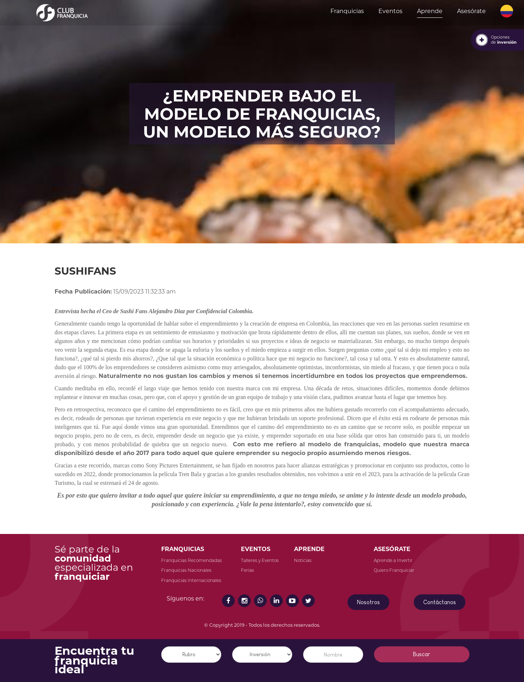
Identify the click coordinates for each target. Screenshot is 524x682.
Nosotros (368, 602)
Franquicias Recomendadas (191, 560)
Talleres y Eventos (260, 560)
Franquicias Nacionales (186, 570)
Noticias (302, 560)
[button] (506, 11)
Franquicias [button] (347, 11)
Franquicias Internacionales (191, 580)
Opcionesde (504, 40)
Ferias (247, 570)
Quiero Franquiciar (394, 570)
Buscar (421, 654)
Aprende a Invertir (393, 560)
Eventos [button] (390, 11)
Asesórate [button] (471, 11)
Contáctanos (439, 602)
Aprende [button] (429, 11)
